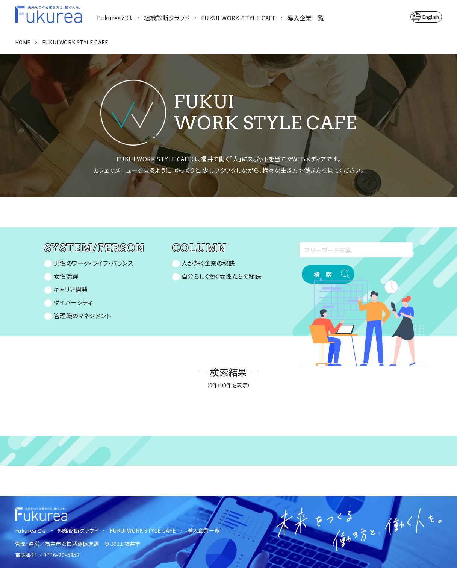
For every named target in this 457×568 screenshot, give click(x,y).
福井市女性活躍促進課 (72, 543)
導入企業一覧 (305, 17)
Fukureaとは (115, 17)
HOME (23, 42)
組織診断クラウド (167, 17)
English (430, 17)
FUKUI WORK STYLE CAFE (238, 17)
